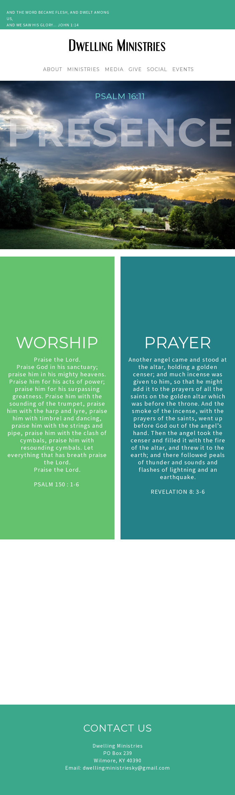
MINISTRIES (83, 69)
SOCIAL (157, 69)
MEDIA (114, 69)
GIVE (135, 69)
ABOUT (52, 69)
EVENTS (183, 69)
